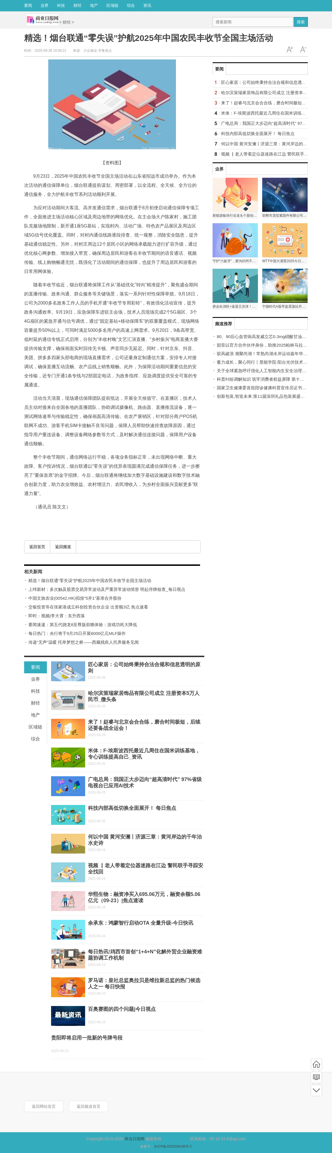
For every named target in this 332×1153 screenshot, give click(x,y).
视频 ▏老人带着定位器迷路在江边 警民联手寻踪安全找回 (275, 154)
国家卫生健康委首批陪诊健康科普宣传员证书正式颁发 (268, 387)
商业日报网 (134, 1139)
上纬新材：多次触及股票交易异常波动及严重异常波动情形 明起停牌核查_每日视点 (106, 589)
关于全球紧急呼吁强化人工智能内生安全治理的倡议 (266, 370)
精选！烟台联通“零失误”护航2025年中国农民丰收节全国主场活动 (89, 580)
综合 (131, 5)
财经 (77, 5)
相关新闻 (33, 571)
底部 (316, 1090)
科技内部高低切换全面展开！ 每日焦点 (132, 808)
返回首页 (37, 547)
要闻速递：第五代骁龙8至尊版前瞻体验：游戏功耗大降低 (82, 624)
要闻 (28, 5)
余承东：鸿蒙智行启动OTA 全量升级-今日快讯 (140, 923)
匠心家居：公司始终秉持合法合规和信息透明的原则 (270, 82)
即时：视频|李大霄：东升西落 (56, 615)
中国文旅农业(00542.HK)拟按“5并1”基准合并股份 (74, 598)
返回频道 (63, 547)
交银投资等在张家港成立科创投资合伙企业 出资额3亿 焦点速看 (88, 607)
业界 (45, 5)
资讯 (147, 5)
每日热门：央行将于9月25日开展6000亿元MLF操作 (77, 633)
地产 (94, 5)
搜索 (301, 22)
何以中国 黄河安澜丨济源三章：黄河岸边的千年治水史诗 (275, 143)
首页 (316, 1064)
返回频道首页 (88, 1106)
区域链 (112, 5)
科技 (61, 5)
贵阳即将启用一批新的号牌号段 (87, 1038)
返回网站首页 (44, 1106)
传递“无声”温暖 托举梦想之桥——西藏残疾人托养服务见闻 (83, 642)
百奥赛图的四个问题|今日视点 (122, 1009)
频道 (316, 1077)
